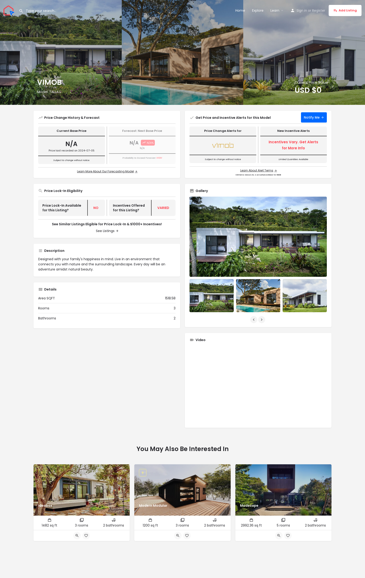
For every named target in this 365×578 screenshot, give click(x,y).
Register (318, 10)
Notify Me (312, 117)
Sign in (302, 10)
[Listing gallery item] (211, 295)
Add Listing (345, 10)
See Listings (105, 231)
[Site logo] (9, 10)
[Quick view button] (77, 535)
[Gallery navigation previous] (254, 319)
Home (240, 10)
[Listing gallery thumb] (258, 237)
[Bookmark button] (86, 535)
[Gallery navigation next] (262, 319)
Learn (274, 10)
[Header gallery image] (61, 52)
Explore (258, 10)
